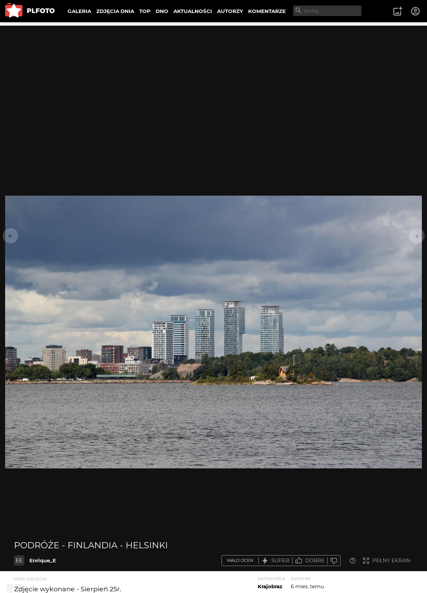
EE (19, 560)
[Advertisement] (213, 73)
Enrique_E (42, 560)
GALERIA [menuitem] (79, 11)
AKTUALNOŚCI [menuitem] (192, 11)
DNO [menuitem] (162, 11)
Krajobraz (270, 586)
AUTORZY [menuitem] (230, 11)
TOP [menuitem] (145, 11)
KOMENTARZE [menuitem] (267, 11)
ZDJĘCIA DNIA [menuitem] (115, 11)
